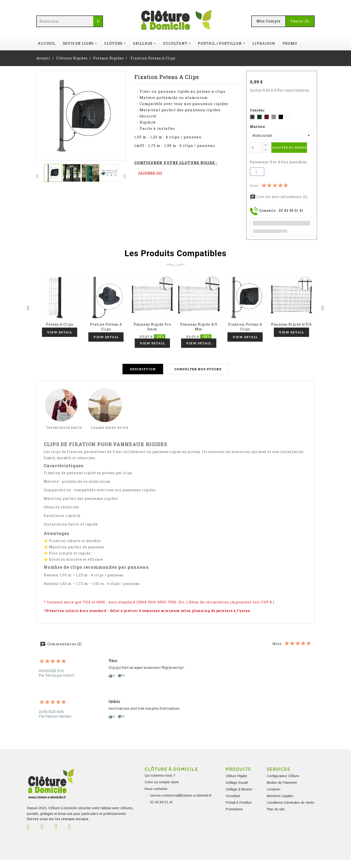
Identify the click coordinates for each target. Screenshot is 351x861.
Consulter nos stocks (197, 370)
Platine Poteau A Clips (106, 326)
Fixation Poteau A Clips (245, 326)
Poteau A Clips (59, 324)
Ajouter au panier (289, 147)
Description (143, 370)
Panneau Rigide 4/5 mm (198, 326)
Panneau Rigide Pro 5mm (152, 326)
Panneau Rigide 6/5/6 (291, 324)
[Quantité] (255, 147)
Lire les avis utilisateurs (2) (278, 196)
